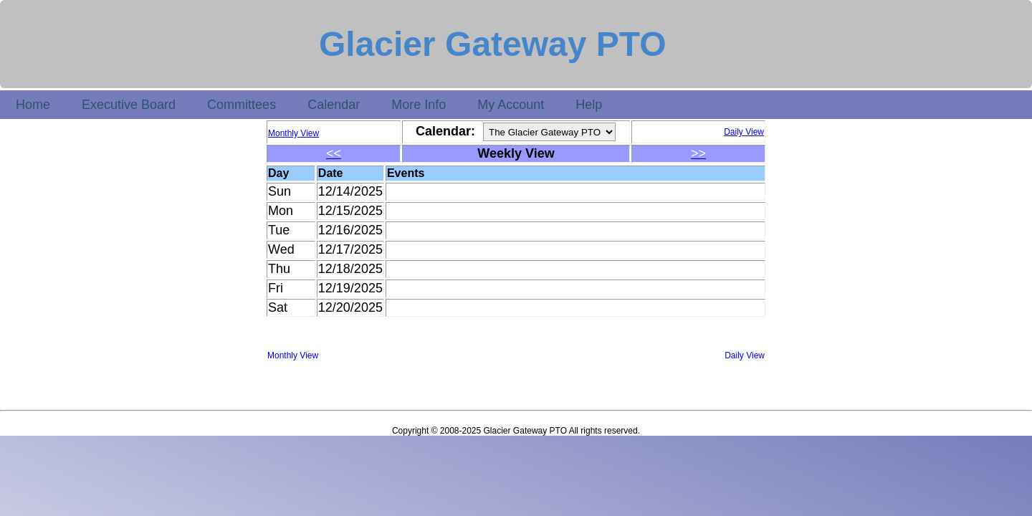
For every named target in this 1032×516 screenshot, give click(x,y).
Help (588, 104)
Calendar (333, 104)
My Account (510, 104)
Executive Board (129, 104)
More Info (418, 104)
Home (33, 104)
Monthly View (292, 355)
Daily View (745, 355)
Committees (241, 104)
